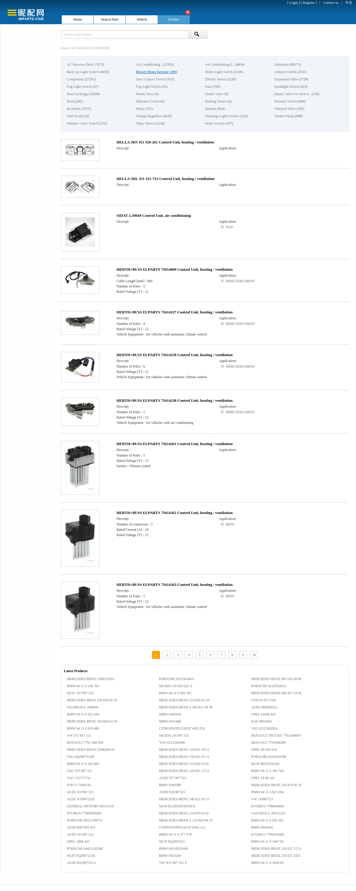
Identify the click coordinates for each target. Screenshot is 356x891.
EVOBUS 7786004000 (267, 806)
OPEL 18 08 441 (263, 778)
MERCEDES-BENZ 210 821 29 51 (184, 750)
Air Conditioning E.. (219, 64)
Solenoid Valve (285, 109)
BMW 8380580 (170, 785)
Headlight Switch (286, 87)
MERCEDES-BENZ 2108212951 (90, 679)
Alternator (281, 64)
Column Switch (285, 72)
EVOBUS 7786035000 (267, 834)
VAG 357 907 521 (79, 771)
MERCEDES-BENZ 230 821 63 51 (184, 757)
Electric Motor (215, 79)
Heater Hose (145, 94)
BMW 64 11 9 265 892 (83, 764)
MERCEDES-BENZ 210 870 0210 (183, 813)
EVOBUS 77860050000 (84, 813)
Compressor (75, 79)
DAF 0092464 (261, 721)
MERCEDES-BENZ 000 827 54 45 (276, 693)
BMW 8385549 (170, 714)
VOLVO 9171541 (264, 700)
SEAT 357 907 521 (80, 693)
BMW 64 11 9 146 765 (83, 686)
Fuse (208, 87)
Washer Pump (284, 116)
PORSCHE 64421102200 (85, 849)
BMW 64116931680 (173, 849)
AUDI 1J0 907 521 (80, 792)
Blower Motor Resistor (152, 72)
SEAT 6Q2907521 (172, 841)
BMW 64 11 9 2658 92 (267, 863)
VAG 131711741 (79, 778)
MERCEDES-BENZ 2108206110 (90, 750)
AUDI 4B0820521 (264, 707)
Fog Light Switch (79, 87)
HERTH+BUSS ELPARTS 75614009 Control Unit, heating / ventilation (175, 269)
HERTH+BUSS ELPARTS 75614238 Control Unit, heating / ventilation (175, 400)
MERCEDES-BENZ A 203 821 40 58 (185, 707)
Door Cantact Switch (151, 79)
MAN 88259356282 (265, 764)
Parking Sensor (216, 101)
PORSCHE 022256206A (176, 679)
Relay (140, 109)
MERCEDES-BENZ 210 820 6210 (183, 764)
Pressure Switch (285, 101)
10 (254, 655)
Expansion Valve (286, 79)
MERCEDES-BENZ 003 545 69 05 (276, 679)
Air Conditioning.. (149, 64)
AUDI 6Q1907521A (81, 863)
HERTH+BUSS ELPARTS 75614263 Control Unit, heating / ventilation (175, 584)
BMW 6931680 (170, 721)
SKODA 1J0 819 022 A (175, 686)
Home (65, 48)
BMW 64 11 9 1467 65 (267, 841)
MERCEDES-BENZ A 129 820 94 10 (185, 820)
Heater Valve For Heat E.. (292, 94)
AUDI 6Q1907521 (172, 792)
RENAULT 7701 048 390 (85, 742)
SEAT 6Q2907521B (81, 856)
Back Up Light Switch (83, 72)
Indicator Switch (147, 101)
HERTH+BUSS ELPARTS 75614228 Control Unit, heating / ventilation (175, 355)
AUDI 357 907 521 (172, 778)
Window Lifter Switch (83, 123)
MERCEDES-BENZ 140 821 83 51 (184, 799)
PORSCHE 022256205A (269, 686)
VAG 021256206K (172, 742)
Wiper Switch (214, 123)
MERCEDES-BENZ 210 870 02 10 (276, 785)
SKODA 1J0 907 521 (174, 735)
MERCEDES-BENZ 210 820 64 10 (92, 721)
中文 (348, 3)
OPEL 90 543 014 (264, 750)
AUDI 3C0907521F (81, 799)
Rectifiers (74, 109)
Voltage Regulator (149, 116)
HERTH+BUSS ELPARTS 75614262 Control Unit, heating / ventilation (175, 512)
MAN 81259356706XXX (177, 806)
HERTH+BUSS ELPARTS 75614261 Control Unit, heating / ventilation (175, 444)
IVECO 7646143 (79, 785)
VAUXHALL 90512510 (268, 813)
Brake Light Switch (219, 72)
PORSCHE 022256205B (268, 757)
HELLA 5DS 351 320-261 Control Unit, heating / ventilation (165, 142)
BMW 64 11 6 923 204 (83, 714)
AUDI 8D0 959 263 (81, 827)
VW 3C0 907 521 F (173, 863)
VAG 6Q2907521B (80, 757)
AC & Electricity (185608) (90, 48)
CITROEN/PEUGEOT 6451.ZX (182, 728)
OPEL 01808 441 (263, 714)
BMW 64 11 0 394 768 (267, 771)
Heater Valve (214, 94)
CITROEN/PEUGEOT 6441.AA (182, 827)
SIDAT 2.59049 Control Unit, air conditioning (154, 215)
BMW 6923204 (170, 856)
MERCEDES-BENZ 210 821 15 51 (184, 771)
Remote (210, 109)
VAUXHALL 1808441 (83, 707)
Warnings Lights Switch (222, 116)
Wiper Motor (145, 123)
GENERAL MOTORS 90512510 (90, 806)
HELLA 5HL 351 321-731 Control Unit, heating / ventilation (165, 178)
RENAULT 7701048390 (268, 742)
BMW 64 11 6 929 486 (83, 728)
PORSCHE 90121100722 (85, 820)
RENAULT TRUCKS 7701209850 (276, 735)
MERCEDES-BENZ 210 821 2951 (276, 856)
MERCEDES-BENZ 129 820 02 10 (92, 700)
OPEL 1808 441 (78, 841)
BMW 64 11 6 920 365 (175, 693)
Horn (70, 101)
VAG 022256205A (264, 728)
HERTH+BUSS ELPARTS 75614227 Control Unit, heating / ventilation (175, 312)
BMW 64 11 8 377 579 (175, 834)
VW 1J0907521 (262, 799)
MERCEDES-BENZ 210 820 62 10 (184, 700)
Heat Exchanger (78, 94)
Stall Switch (75, 116)
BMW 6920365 (262, 827)
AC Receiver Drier (80, 64)
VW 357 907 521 (79, 735)
